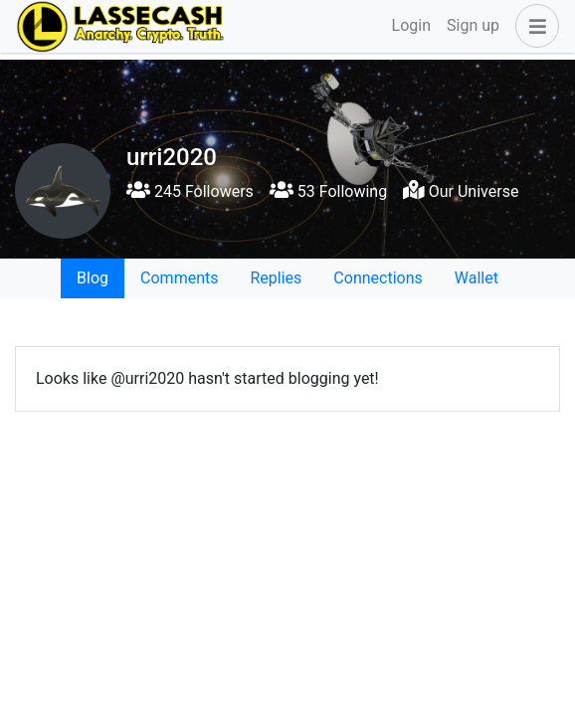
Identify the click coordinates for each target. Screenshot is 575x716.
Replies (275, 277)
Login (411, 25)
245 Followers (190, 191)
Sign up (473, 25)
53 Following (328, 191)
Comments (179, 277)
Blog (92, 277)
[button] (533, 26)
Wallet (476, 277)
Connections (377, 277)
